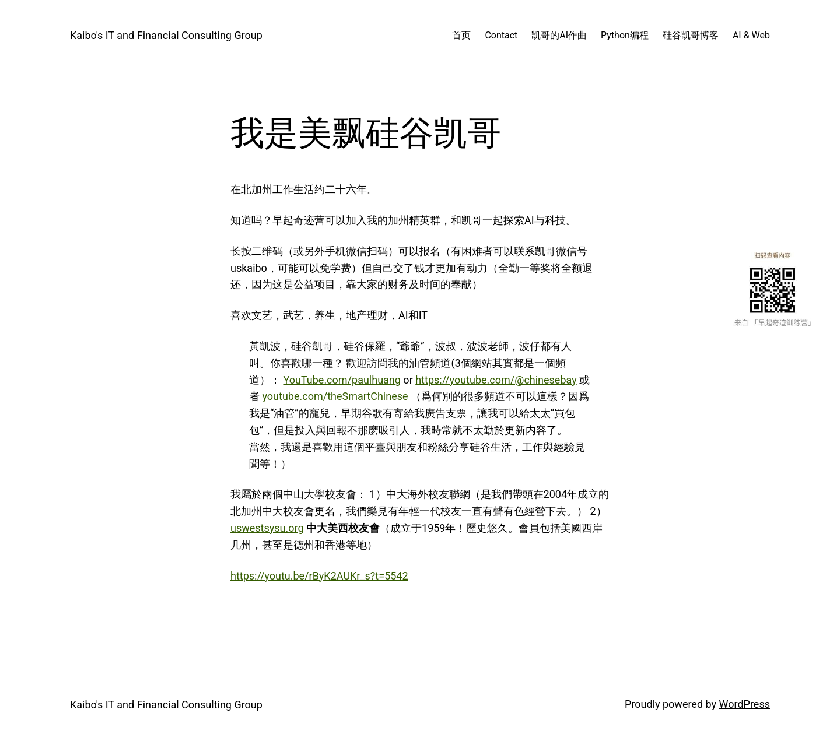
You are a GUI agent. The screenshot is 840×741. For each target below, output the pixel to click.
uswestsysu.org (267, 528)
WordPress (744, 704)
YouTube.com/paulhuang (341, 380)
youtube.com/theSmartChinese (335, 396)
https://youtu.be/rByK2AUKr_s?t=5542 (319, 576)
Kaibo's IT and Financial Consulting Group (166, 35)
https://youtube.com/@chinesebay (496, 380)
